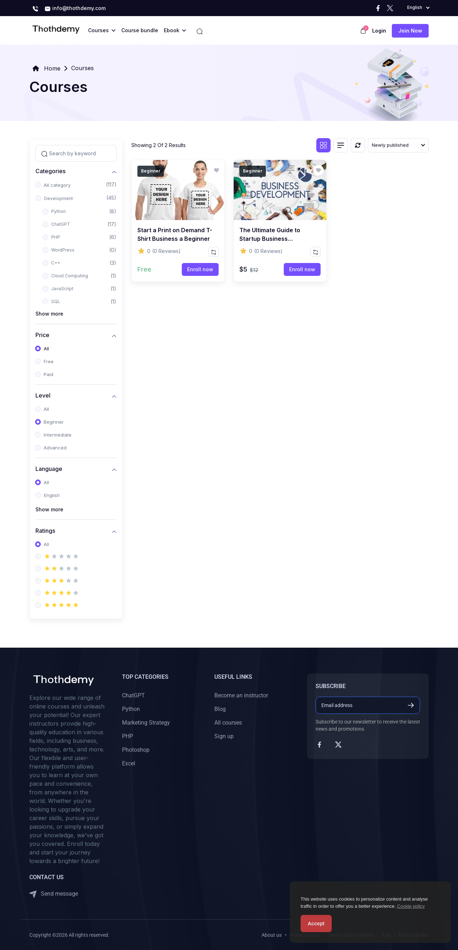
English (52, 495)
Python (58, 211)
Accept (316, 923)
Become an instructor (241, 695)
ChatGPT (60, 224)
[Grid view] (323, 145)
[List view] (340, 145)
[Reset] (358, 145)
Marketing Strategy (146, 722)
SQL (55, 301)
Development (58, 198)
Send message (53, 894)
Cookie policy (411, 906)
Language (48, 468)
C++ (55, 262)
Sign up (224, 736)
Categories (50, 170)
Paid (48, 374)
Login (379, 31)
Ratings (45, 530)
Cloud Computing (69, 275)
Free (49, 361)
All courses (228, 722)
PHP (55, 237)
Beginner (54, 422)
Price (42, 334)
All (46, 348)
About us (272, 935)
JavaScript (62, 288)
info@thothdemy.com (75, 8)
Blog (220, 709)
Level (42, 395)
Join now (410, 31)
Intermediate (58, 435)
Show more (49, 314)
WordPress (62, 250)
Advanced (55, 447)
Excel (128, 763)
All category (57, 185)
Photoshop (136, 749)
